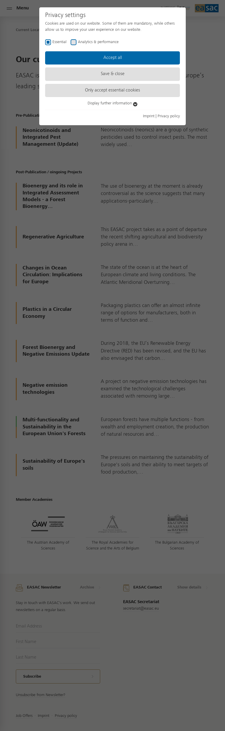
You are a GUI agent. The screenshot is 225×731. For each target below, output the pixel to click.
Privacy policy (169, 116)
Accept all (112, 57)
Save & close (113, 74)
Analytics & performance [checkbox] (98, 42)
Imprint (148, 116)
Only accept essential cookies (112, 90)
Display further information (112, 103)
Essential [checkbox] (59, 42)
